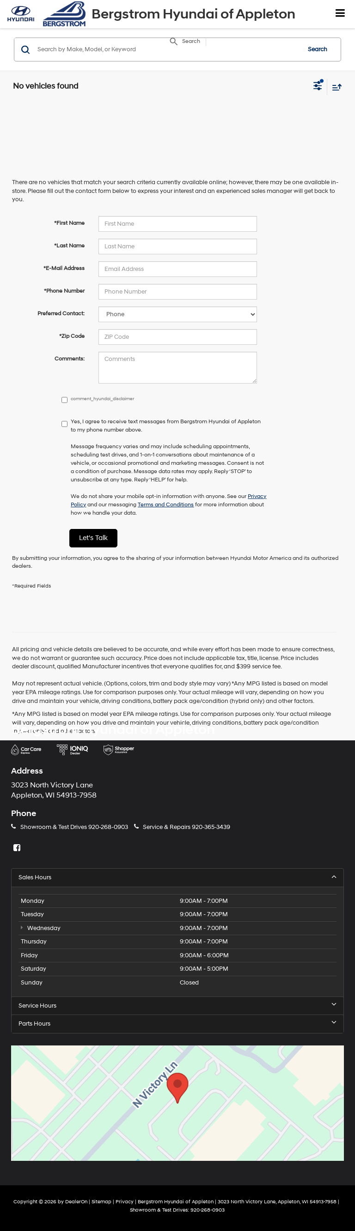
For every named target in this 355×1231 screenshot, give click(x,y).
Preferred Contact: (61, 313)
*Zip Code (72, 336)
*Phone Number (64, 291)
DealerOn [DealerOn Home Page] (76, 1202)
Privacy (125, 1202)
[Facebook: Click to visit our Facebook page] (18, 848)
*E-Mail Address (64, 268)
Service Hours (177, 1005)
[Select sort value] (334, 87)
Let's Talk (93, 538)
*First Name (69, 223)
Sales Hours (177, 877)
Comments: (70, 358)
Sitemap (101, 1202)
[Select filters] (318, 87)
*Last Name (69, 245)
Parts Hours (177, 1023)
